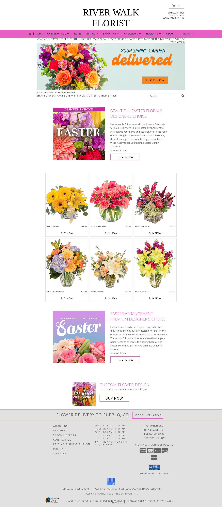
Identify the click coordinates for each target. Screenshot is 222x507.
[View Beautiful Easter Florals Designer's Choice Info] (81, 134)
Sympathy (111, 33)
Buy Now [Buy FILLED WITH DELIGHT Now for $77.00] (66, 298)
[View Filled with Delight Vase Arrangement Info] (67, 264)
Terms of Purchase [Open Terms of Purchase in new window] (160, 500)
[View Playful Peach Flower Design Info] (111, 264)
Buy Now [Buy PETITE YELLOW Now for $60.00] (66, 233)
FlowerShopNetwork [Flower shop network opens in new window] (113, 500)
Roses (78, 33)
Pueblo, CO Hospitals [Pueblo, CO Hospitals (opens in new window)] (105, 488)
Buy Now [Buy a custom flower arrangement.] (114, 398)
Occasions (132, 33)
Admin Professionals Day (52, 33)
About (172, 33)
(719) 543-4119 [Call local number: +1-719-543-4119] (177, 17)
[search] (183, 95)
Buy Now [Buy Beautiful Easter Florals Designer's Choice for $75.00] (125, 157)
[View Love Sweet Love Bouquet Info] (111, 199)
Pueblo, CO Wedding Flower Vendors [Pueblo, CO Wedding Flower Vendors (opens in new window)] (140, 488)
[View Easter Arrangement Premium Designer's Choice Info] (81, 336)
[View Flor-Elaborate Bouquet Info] (155, 264)
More (188, 33)
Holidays (153, 33)
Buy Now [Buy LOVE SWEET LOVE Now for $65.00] (111, 233)
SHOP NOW (155, 80)
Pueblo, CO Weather (95, 493)
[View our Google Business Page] (111, 485)
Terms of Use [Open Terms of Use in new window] (120, 502)
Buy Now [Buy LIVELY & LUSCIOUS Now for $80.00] (155, 233)
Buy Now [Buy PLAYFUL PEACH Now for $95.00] (111, 298)
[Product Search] (165, 96)
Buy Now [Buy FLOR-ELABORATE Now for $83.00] (155, 298)
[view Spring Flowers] (111, 89)
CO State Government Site (123, 493)
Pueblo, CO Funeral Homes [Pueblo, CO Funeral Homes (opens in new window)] (76, 488)
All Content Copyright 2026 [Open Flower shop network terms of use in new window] (83, 500)
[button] (176, 6)
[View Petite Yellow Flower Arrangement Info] (67, 199)
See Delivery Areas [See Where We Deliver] (147, 415)
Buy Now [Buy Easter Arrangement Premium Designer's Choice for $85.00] (125, 359)
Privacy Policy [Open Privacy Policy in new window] (137, 500)
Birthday (92, 33)
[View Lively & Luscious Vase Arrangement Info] (155, 199)
